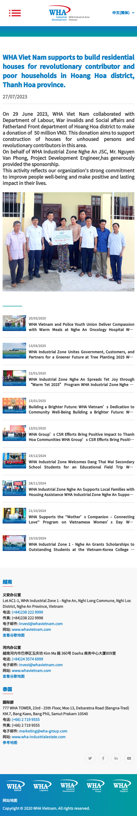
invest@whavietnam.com (41, 623)
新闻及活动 (21, 40)
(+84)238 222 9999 (27, 612)
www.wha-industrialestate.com (38, 736)
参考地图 (10, 742)
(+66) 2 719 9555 (25, 719)
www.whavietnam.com (31, 629)
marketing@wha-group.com (43, 731)
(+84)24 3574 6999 (27, 658)
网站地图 (10, 800)
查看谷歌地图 (14, 635)
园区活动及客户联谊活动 (57, 40)
